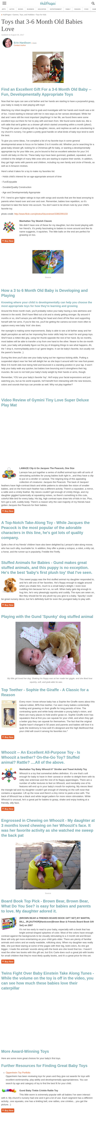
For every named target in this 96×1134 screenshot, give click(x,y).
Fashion (77, 9)
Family (68, 9)
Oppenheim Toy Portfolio (18, 1072)
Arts (4, 9)
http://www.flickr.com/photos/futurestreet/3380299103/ (41, 214)
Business (30, 9)
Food (86, 9)
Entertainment (56, 9)
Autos (12, 9)
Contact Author (20, 45)
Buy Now (7, 241)
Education (42, 9)
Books (20, 9)
